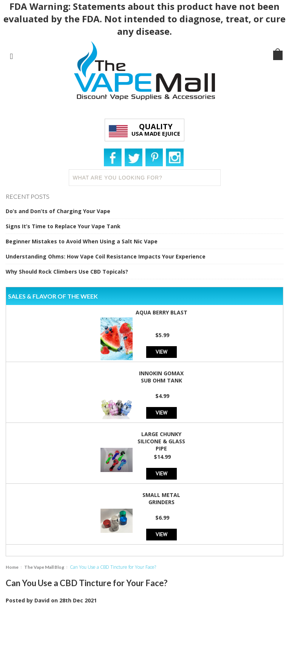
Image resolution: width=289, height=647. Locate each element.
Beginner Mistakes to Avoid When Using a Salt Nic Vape (82, 241)
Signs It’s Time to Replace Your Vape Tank (63, 226)
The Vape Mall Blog (44, 567)
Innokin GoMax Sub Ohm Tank (161, 377)
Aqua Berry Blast (161, 312)
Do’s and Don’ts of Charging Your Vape (58, 211)
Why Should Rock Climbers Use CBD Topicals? (67, 271)
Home (12, 567)
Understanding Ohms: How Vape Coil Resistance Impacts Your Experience (106, 256)
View (161, 351)
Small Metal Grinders (161, 498)
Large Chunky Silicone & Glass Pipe (161, 441)
